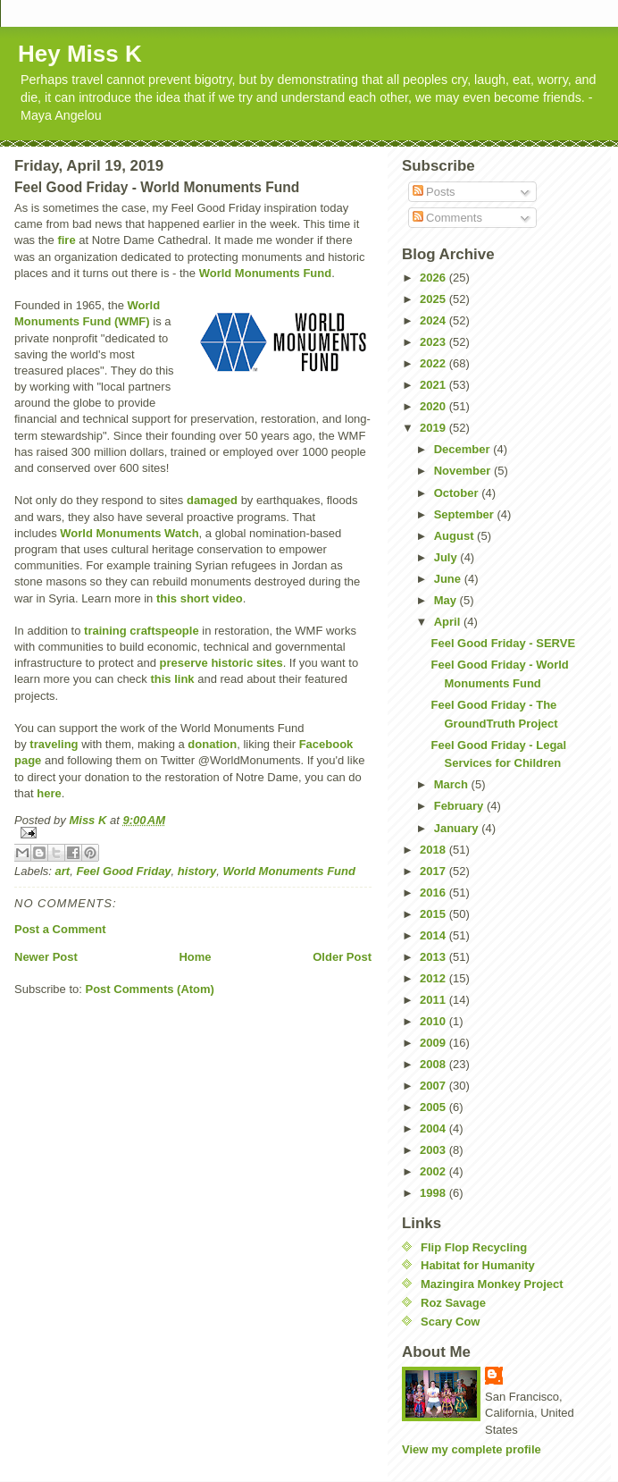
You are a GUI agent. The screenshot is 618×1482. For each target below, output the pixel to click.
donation (212, 744)
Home (195, 957)
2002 (434, 1171)
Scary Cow (450, 1321)
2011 (434, 999)
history (197, 871)
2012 (434, 978)
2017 (434, 871)
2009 (434, 1042)
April (449, 621)
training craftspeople (141, 630)
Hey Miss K (80, 53)
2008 (434, 1064)
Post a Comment (60, 929)
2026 (434, 277)
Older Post (342, 957)
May (447, 600)
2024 (434, 320)
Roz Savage (453, 1302)
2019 (434, 427)
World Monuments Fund (265, 273)
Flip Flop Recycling (474, 1247)
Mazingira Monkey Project (492, 1284)
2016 (434, 892)
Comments (447, 217)
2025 (434, 299)
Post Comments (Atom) (150, 989)
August (455, 536)
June (449, 578)
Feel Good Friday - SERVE (502, 643)
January (457, 828)
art (63, 871)
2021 (434, 385)
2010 (434, 1021)
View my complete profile (471, 1449)
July (447, 557)
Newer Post (46, 957)
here (49, 793)
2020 (434, 406)
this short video (199, 598)
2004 (434, 1128)
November (464, 470)
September (465, 514)
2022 (434, 363)
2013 (434, 957)
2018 (434, 849)
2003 (434, 1150)
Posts (434, 191)
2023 (434, 342)
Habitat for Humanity (478, 1265)
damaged (212, 500)
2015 (434, 914)
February (460, 806)
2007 (434, 1085)
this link (172, 679)
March (453, 784)
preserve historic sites (221, 662)
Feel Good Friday (123, 871)
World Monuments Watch (129, 533)
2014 (434, 935)
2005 (434, 1107)
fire (66, 240)
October (457, 493)
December (463, 449)
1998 (434, 1193)
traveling (53, 744)
